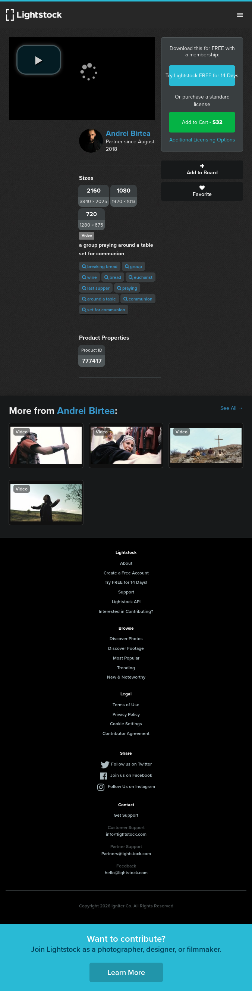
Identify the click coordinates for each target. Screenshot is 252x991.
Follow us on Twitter (131, 764)
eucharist (140, 277)
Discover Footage (126, 648)
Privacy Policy (126, 714)
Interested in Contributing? (126, 611)
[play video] (38, 60)
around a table (99, 299)
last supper (96, 288)
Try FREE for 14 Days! (126, 582)
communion (137, 299)
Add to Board (202, 169)
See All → (231, 408)
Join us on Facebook (131, 775)
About (126, 563)
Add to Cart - (202, 122)
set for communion (103, 309)
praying (127, 288)
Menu (240, 15)
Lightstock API (126, 601)
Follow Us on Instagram (131, 786)
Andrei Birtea (128, 133)
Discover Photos (126, 638)
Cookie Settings (126, 723)
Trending (126, 667)
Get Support (126, 815)
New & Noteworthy (126, 677)
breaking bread (99, 266)
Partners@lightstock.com (126, 853)
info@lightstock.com (126, 834)
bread (112, 277)
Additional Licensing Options (202, 140)
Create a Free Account (126, 573)
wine (89, 277)
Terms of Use (126, 704)
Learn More (126, 972)
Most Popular (126, 658)
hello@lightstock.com (126, 872)
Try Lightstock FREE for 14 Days (202, 76)
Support (126, 592)
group (133, 266)
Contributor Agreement (126, 733)
